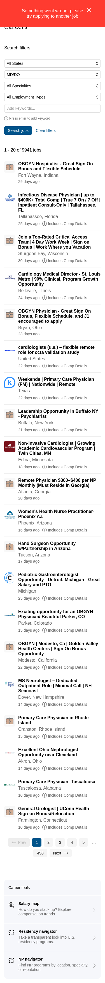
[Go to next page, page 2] (61, 853)
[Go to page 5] (83, 842)
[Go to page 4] (72, 842)
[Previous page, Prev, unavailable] (19, 842)
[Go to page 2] (48, 842)
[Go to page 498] (40, 853)
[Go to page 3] (60, 842)
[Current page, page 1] (36, 842)
